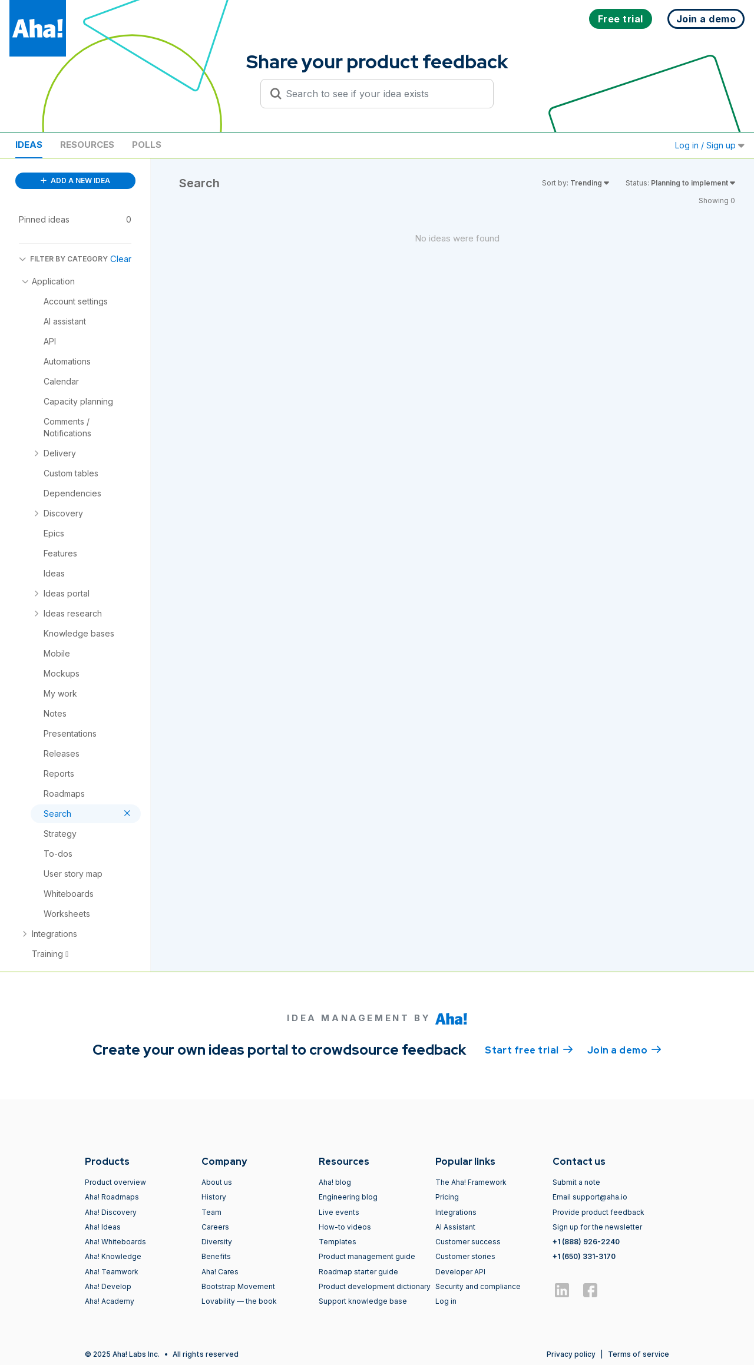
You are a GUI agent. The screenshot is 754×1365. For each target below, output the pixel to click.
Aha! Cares (220, 1271)
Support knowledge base (363, 1301)
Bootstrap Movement (238, 1286)
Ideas (28, 144)
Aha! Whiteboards (115, 1241)
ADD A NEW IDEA (75, 180)
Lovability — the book (239, 1301)
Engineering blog (348, 1196)
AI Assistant (455, 1226)
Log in (446, 1301)
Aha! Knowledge (113, 1256)
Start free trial (529, 1049)
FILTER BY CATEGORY (63, 258)
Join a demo (624, 1049)
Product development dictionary (375, 1286)
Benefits (216, 1256)
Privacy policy (571, 1354)
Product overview (115, 1182)
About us (216, 1182)
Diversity (216, 1241)
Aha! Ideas (103, 1226)
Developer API (460, 1271)
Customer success (468, 1241)
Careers (215, 1226)
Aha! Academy (109, 1301)
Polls (146, 144)
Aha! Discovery (111, 1212)
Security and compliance (478, 1286)
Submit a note (576, 1182)
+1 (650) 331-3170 (584, 1256)
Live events (339, 1212)
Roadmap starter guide (358, 1271)
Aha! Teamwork (111, 1271)
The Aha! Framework (471, 1182)
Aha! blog (335, 1182)
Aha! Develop (108, 1286)
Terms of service (638, 1354)
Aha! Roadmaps (112, 1196)
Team (211, 1212)
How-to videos (345, 1226)
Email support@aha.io (590, 1196)
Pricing (447, 1196)
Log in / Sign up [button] (710, 145)
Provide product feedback (598, 1212)
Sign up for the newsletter (597, 1226)
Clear (120, 258)
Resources (87, 144)
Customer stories (465, 1256)
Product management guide (367, 1256)
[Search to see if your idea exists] (382, 94)
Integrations (456, 1212)
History (213, 1196)
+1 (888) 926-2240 (586, 1241)
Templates (337, 1241)
